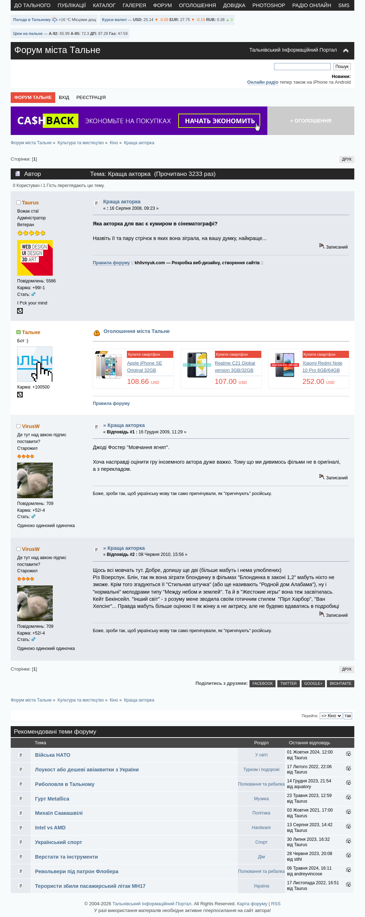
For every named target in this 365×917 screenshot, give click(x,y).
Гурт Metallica (52, 799)
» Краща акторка (124, 425)
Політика (261, 813)
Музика (261, 798)
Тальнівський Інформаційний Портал (293, 50)
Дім (261, 856)
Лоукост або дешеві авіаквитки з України (87, 769)
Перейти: (310, 716)
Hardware (261, 827)
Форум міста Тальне (57, 50)
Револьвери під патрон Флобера (76, 871)
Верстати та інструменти (66, 857)
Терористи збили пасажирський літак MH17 (90, 886)
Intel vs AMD (50, 827)
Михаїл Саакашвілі (59, 813)
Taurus (30, 202)
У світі (261, 754)
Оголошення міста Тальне (137, 331)
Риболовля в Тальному (64, 784)
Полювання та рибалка (261, 784)
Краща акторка (122, 201)
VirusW (31, 426)
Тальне (31, 332)
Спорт (261, 842)
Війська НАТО (52, 755)
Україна (261, 886)
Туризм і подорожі (261, 769)
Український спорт (58, 842)
